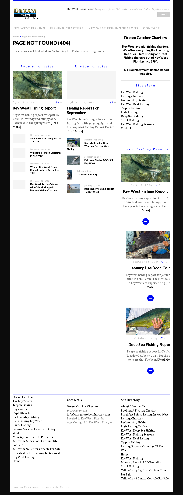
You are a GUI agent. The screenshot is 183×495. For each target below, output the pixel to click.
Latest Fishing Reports (146, 149)
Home (16, 461)
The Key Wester (22, 401)
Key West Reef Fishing (135, 104)
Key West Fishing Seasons (113, 28)
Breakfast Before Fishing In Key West (36, 453)
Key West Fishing (29, 28)
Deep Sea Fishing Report (150, 344)
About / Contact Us (133, 407)
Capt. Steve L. (22, 413)
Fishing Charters (67, 28)
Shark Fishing (130, 121)
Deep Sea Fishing (132, 116)
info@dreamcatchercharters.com (88, 415)
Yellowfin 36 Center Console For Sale (36, 449)
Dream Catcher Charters (83, 407)
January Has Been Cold (150, 268)
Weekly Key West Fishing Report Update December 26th (44, 170)
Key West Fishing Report (34, 108)
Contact (151, 28)
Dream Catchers (23, 397)
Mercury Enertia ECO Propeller (33, 437)
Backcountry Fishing (134, 101)
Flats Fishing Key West (27, 421)
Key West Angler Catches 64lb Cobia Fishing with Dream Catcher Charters (44, 187)
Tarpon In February (87, 174)
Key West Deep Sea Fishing (138, 431)
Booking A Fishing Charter (138, 411)
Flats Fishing (129, 112)
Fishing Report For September (83, 110)
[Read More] (75, 132)
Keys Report (20, 409)
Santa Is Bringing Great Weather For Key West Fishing (88, 146)
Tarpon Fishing (131, 108)
